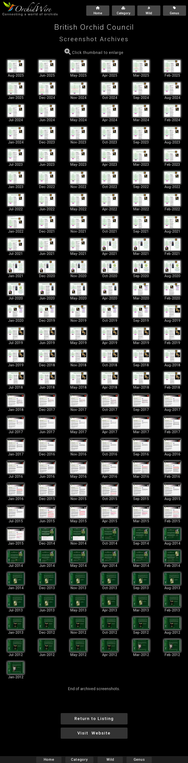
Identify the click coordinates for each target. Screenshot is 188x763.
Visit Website (94, 733)
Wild (110, 759)
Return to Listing (94, 718)
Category (79, 759)
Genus (139, 759)
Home (48, 759)
